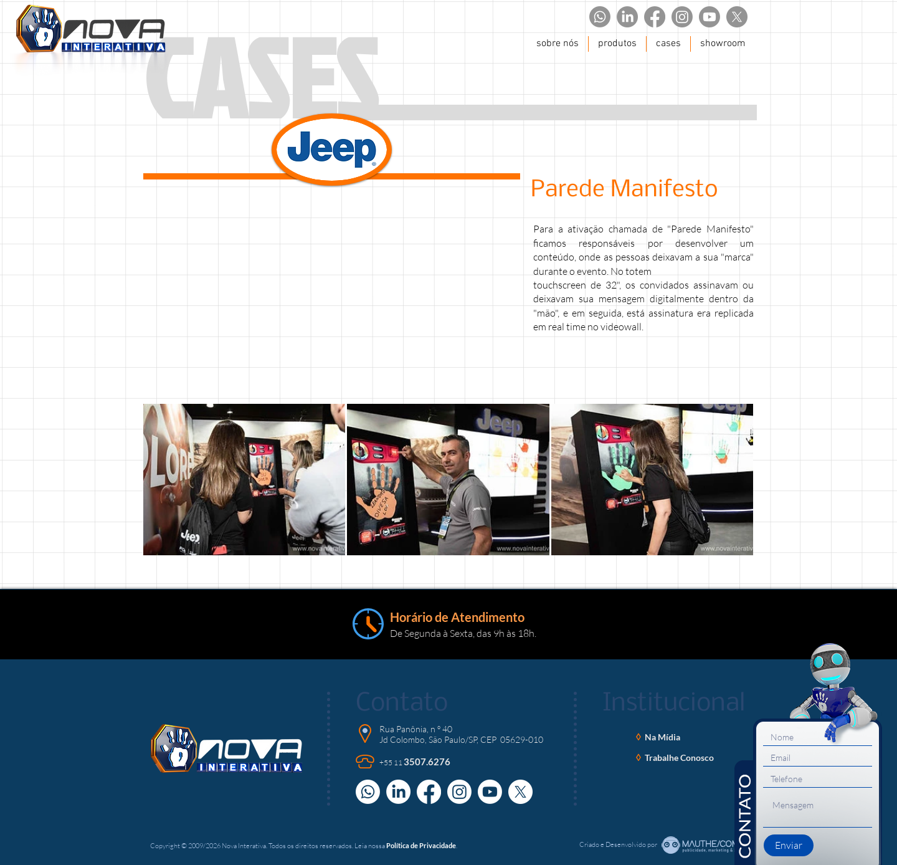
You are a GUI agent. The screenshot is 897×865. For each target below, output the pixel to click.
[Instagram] (682, 16)
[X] (737, 16)
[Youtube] (709, 16)
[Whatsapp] (599, 16)
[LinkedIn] (627, 16)
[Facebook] (654, 16)
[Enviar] (789, 845)
